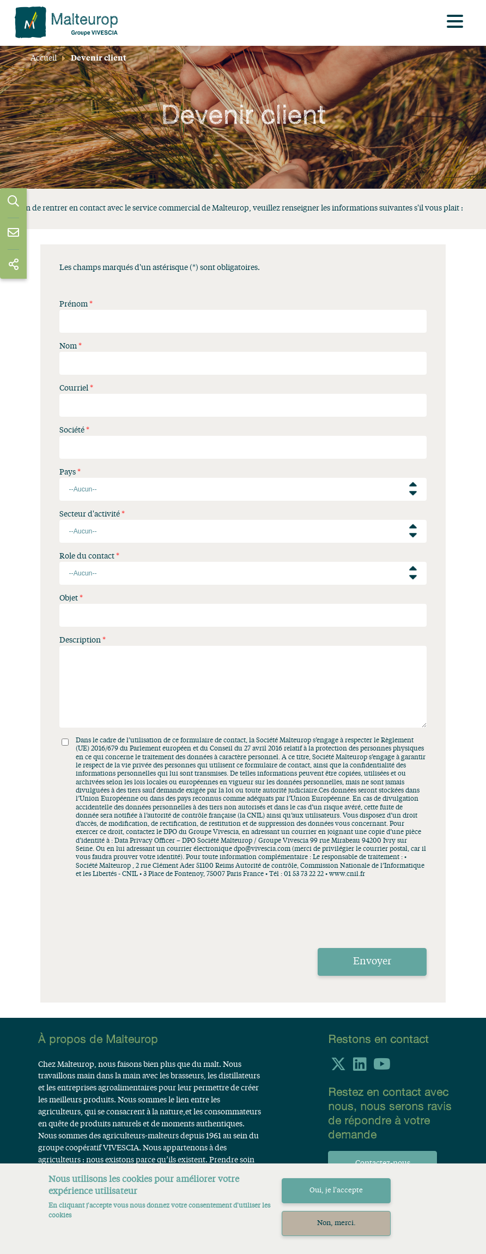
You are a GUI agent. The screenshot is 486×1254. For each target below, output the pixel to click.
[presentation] (142, 910)
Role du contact (86, 556)
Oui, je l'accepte (336, 1190)
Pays (67, 472)
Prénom (73, 304)
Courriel (73, 388)
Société (71, 430)
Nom (68, 346)
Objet (68, 598)
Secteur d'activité (89, 514)
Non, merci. (336, 1223)
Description (80, 640)
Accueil (44, 58)
